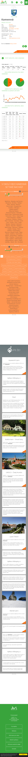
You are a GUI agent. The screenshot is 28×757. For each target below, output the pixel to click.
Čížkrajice (16, 208)
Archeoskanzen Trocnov (13, 303)
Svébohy (20, 235)
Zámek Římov (13, 308)
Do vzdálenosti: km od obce (9, 191)
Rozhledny (19, 265)
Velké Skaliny (18, 239)
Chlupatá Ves (17, 206)
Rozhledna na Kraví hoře (13, 282)
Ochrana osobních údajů (14, 744)
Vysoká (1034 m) (13, 294)
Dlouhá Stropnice (10, 212)
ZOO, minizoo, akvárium (10, 256)
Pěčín (18, 229)
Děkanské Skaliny (13, 211)
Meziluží (13, 224)
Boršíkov (14, 203)
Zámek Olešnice (13, 284)
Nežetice (19, 226)
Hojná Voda (20, 216)
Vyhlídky (7, 242)
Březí (8, 204)
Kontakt (14, 748)
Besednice (8, 203)
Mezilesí (8, 224)
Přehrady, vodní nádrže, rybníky (14, 262)
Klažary (11, 43)
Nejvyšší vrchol (22, 271)
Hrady (25, 265)
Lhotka (12, 222)
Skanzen (19, 259)
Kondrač (15, 43)
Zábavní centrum (23, 274)
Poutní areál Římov (14, 310)
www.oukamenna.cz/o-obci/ (14, 38)
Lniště (19, 222)
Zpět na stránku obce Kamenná (21, 147)
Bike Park (3, 274)
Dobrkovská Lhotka (18, 214)
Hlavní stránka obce (23, 51)
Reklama (14, 731)
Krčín (21, 221)
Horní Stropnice (11, 217)
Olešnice (21, 227)
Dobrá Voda (8, 214)
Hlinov (14, 216)
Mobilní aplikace (14, 740)
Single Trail (9, 274)
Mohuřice (19, 224)
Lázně (15, 271)
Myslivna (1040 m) (14, 312)
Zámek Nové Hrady (13, 292)
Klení (6, 221)
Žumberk (20, 242)
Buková (13, 204)
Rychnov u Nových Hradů (11, 232)
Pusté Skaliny (16, 230)
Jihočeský (11, 24)
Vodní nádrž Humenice (13, 281)
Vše (2, 256)
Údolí (6, 239)
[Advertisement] (14, 166)
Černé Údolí (9, 206)
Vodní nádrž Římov (14, 307)
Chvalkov (10, 208)
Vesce (16, 240)
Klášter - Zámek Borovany (14, 302)
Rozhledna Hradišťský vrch (14, 299)
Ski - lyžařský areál (11, 259)
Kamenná (7, 19)
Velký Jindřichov (9, 240)
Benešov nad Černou (16, 201)
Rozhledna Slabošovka (14, 295)
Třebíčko (11, 237)
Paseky (14, 229)
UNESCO (25, 256)
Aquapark (19, 256)
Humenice (8, 219)
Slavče (7, 234)
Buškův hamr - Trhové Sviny (13, 286)
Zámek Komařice (13, 305)
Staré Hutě (19, 234)
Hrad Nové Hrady (13, 287)
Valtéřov (11, 239)
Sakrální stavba (14, 277)
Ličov (16, 222)
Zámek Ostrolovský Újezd (13, 300)
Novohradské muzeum (14, 289)
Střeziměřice (13, 235)
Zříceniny (10, 268)
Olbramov (15, 227)
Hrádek (19, 217)
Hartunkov (8, 216)
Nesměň (13, 226)
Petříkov (9, 230)
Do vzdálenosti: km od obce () (14, 245)
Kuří (8, 222)
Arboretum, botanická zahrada (8, 265)
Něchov (8, 226)
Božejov (20, 203)
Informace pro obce (14, 735)
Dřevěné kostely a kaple (19, 268)
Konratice (16, 221)
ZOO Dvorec (13, 297)
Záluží (12, 242)
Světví (6, 237)
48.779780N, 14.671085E (14, 28)
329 (10, 35)
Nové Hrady (8, 227)
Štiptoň (7, 235)
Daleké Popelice (13, 209)
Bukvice (18, 204)
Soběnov (12, 234)
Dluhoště (18, 212)
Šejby (20, 232)
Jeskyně (10, 271)
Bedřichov (7, 201)
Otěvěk (10, 229)
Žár (16, 242)
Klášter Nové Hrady (13, 290)
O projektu (14, 726)
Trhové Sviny (11, 27)
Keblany (14, 219)
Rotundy (5, 271)
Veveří (20, 240)
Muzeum (16, 274)
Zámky (4, 268)
